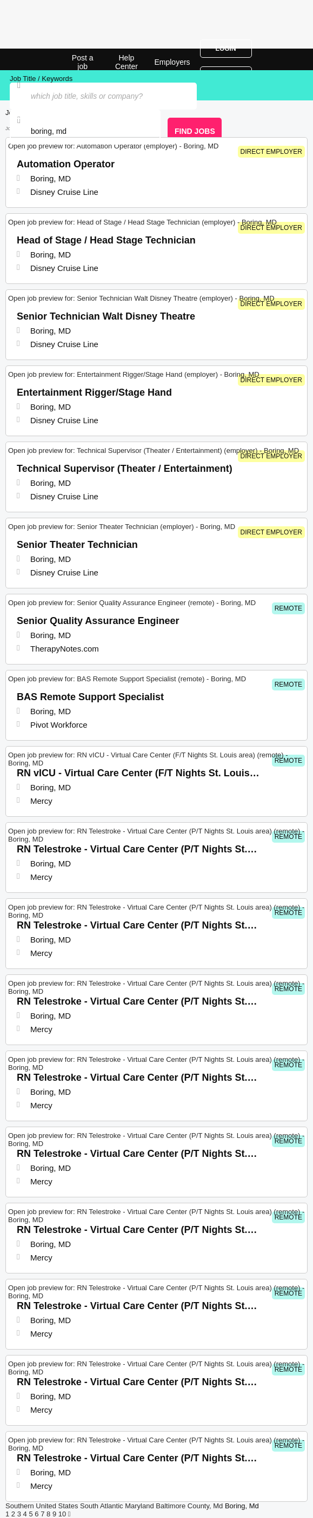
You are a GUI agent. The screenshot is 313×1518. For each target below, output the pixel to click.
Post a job (83, 62)
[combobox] (85, 131)
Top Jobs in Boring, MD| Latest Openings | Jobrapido (35, 59)
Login (226, 48)
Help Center (126, 62)
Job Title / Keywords (41, 78)
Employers (172, 62)
